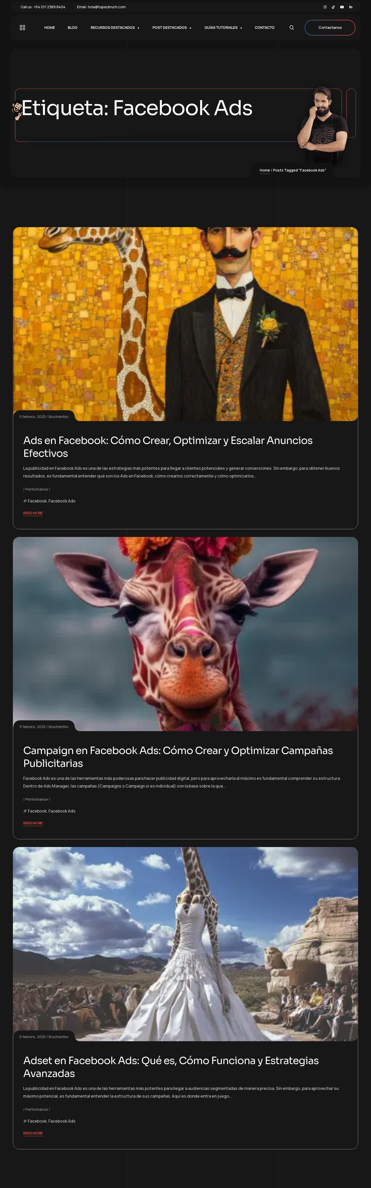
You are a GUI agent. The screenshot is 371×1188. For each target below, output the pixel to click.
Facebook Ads (61, 501)
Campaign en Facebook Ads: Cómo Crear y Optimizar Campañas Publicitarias (181, 757)
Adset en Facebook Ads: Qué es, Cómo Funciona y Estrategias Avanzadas (173, 1067)
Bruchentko (59, 416)
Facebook (37, 501)
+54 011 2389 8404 (49, 6)
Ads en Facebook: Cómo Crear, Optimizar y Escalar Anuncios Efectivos (170, 447)
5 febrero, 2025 (33, 416)
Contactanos (330, 28)
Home (265, 170)
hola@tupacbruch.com (107, 6)
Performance (37, 489)
